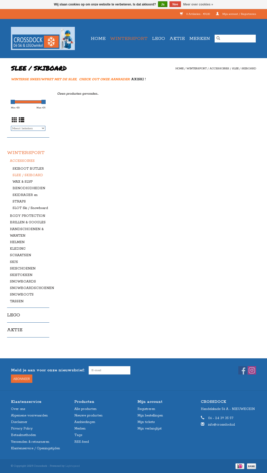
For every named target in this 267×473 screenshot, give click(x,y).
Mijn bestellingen (150, 415)
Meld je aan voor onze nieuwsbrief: (48, 370)
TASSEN (16, 301)
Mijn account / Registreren (236, 14)
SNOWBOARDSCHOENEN (32, 288)
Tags (78, 435)
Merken (199, 38)
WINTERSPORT (129, 38)
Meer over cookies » (198, 4)
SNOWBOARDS (23, 282)
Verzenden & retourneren (30, 442)
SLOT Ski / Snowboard (30, 208)
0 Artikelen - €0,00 (195, 14)
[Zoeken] (235, 38)
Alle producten (85, 409)
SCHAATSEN (20, 255)
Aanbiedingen (84, 422)
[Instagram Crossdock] (252, 370)
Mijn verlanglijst (149, 429)
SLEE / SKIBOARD (244, 68)
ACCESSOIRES (219, 68)
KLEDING (18, 249)
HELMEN (17, 242)
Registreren (146, 409)
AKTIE (177, 38)
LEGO (158, 38)
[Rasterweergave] (14, 121)
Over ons (18, 409)
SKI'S (14, 262)
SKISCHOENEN (22, 269)
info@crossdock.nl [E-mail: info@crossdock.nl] (221, 425)
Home (98, 38)
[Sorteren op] (28, 128)
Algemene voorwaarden (29, 415)
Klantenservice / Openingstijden (35, 448)
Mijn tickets (146, 422)
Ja (162, 4)
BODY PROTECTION (27, 216)
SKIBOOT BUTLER (28, 169)
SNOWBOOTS (22, 295)
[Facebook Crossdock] (242, 370)
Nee (175, 4)
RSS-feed (81, 442)
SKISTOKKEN (21, 275)
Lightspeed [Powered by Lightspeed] (72, 466)
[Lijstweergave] (21, 121)
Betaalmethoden (23, 435)
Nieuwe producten (88, 415)
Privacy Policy (22, 429)
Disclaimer (19, 422)
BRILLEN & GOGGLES (28, 222)
